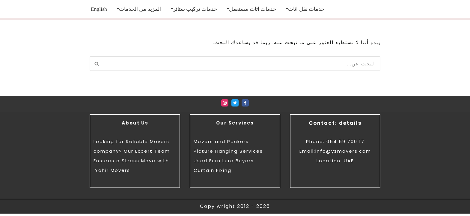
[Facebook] (245, 105)
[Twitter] (235, 105)
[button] (287, 9)
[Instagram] (224, 105)
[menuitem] (99, 8)
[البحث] (241, 63)
